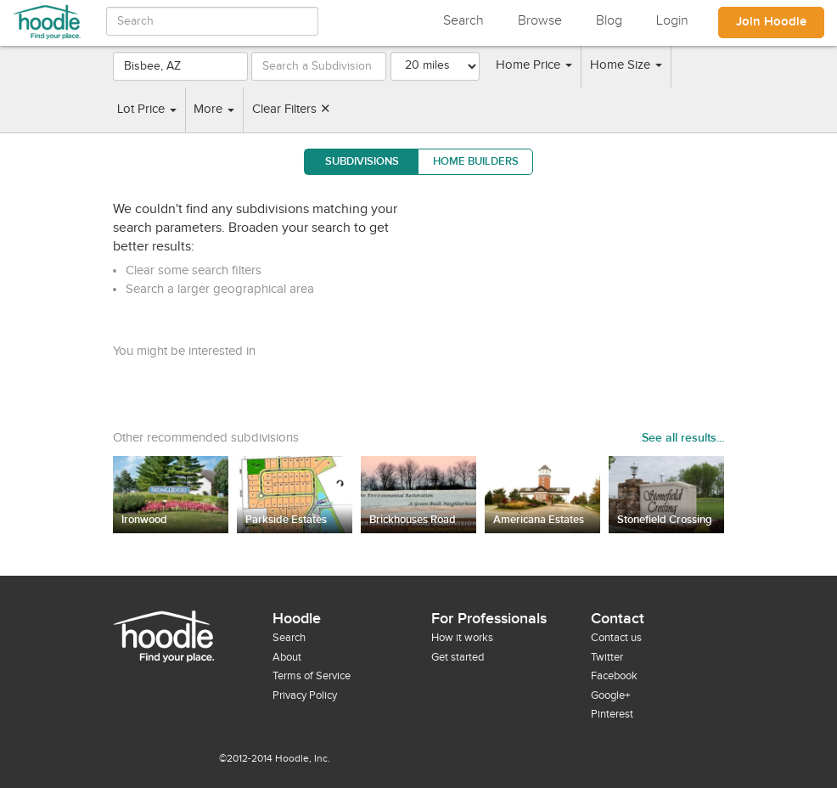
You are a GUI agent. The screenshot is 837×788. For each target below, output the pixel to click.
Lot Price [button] (147, 109)
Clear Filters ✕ (291, 109)
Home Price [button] (534, 65)
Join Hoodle (771, 22)
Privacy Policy (304, 695)
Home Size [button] (626, 65)
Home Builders (476, 161)
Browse (540, 21)
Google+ (610, 695)
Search (463, 21)
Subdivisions (362, 161)
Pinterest (612, 714)
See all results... (683, 438)
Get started (457, 657)
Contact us (616, 637)
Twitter (607, 657)
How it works (462, 637)
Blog (609, 21)
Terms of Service (311, 676)
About (286, 657)
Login (672, 21)
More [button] (214, 109)
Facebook (614, 676)
